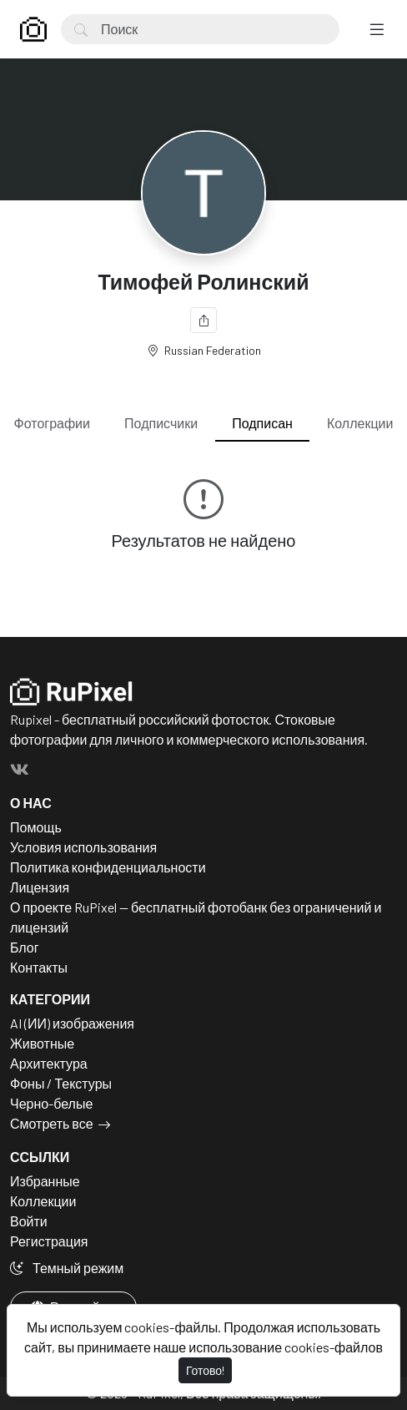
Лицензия (39, 887)
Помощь (36, 827)
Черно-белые (51, 1103)
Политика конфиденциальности (108, 867)
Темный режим (66, 1268)
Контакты (39, 967)
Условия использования (83, 847)
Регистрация (49, 1241)
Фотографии (52, 423)
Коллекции (360, 423)
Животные (42, 1043)
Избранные (45, 1181)
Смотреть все (51, 1123)
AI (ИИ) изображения (72, 1023)
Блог (24, 947)
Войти (29, 1221)
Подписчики (161, 423)
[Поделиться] (203, 320)
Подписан (262, 423)
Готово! (205, 1370)
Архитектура (49, 1063)
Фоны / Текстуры (61, 1083)
